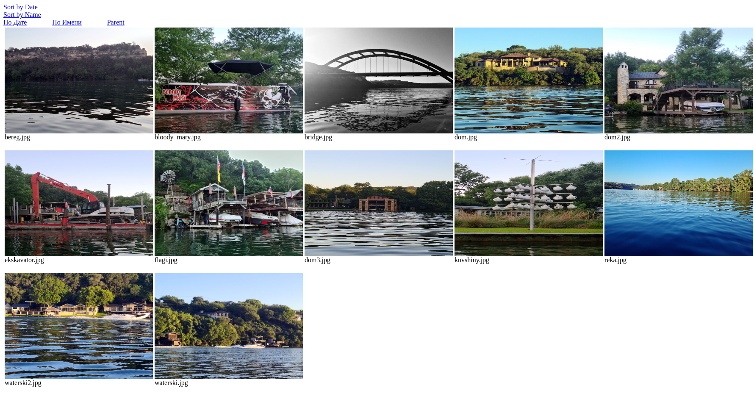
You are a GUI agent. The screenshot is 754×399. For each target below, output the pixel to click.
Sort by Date (20, 7)
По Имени (66, 22)
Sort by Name (22, 14)
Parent (116, 22)
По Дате (15, 22)
